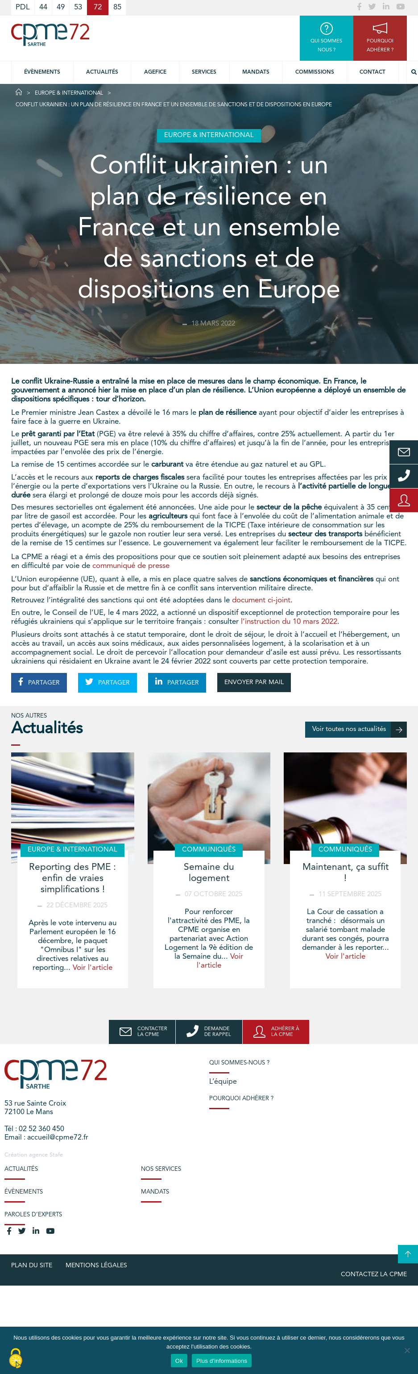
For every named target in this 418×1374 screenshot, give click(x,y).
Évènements (42, 72)
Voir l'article (92, 968)
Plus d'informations (221, 1360)
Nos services (161, 1169)
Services (204, 72)
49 (61, 7)
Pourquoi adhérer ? (241, 1099)
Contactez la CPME (374, 1274)
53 (78, 7)
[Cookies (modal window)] (15, 1359)
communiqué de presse (131, 566)
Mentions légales (96, 1265)
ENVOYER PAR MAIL (254, 682)
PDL (23, 7)
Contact (372, 72)
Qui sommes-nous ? (239, 1063)
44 (43, 7)
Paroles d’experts (33, 1215)
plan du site (31, 1265)
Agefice (155, 72)
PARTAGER (39, 682)
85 (117, 7)
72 (98, 7)
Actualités (102, 72)
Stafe (56, 1155)
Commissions (314, 72)
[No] (406, 1350)
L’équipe (223, 1082)
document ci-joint (261, 600)
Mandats (255, 72)
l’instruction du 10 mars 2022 (289, 622)
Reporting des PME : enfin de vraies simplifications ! (72, 878)
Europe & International (69, 93)
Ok (179, 1360)
